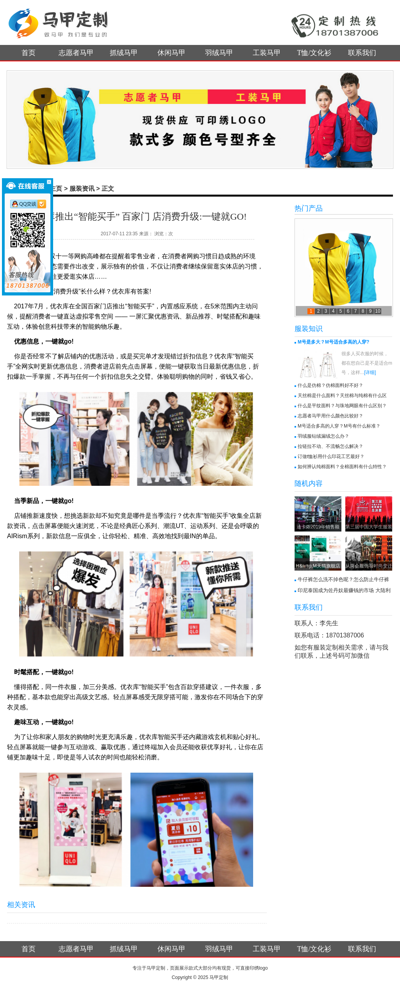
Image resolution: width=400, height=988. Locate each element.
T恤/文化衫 (314, 53)
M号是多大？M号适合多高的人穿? (333, 342)
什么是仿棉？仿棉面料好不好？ (330, 385)
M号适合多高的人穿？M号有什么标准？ (339, 426)
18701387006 (345, 635)
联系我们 (362, 53)
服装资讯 (82, 188)
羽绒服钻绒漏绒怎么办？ (323, 436)
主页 (56, 188)
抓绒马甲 (124, 53)
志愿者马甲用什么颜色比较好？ (330, 416)
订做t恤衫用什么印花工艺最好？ (331, 456)
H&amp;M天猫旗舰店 (318, 566)
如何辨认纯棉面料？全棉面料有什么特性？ (342, 466)
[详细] (370, 372)
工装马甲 (267, 53)
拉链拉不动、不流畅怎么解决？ (330, 446)
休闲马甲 (171, 53)
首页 (28, 53)
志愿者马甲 (76, 53)
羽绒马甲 (219, 53)
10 (377, 311)
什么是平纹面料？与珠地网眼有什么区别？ (342, 405)
